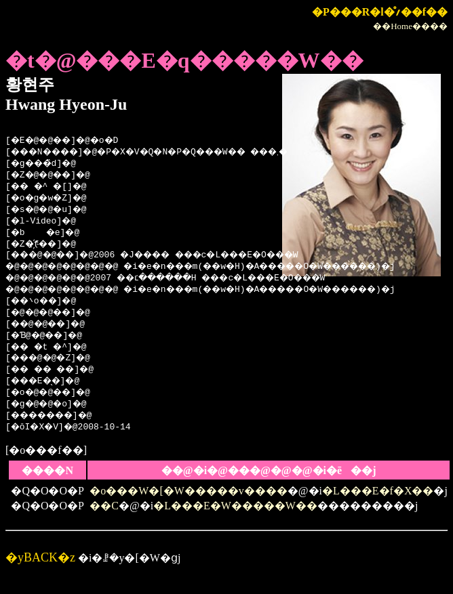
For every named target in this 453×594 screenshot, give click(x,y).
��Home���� (410, 26)
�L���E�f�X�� (377, 490)
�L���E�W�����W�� (235, 505)
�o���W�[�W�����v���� (189, 490)
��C (104, 505)
